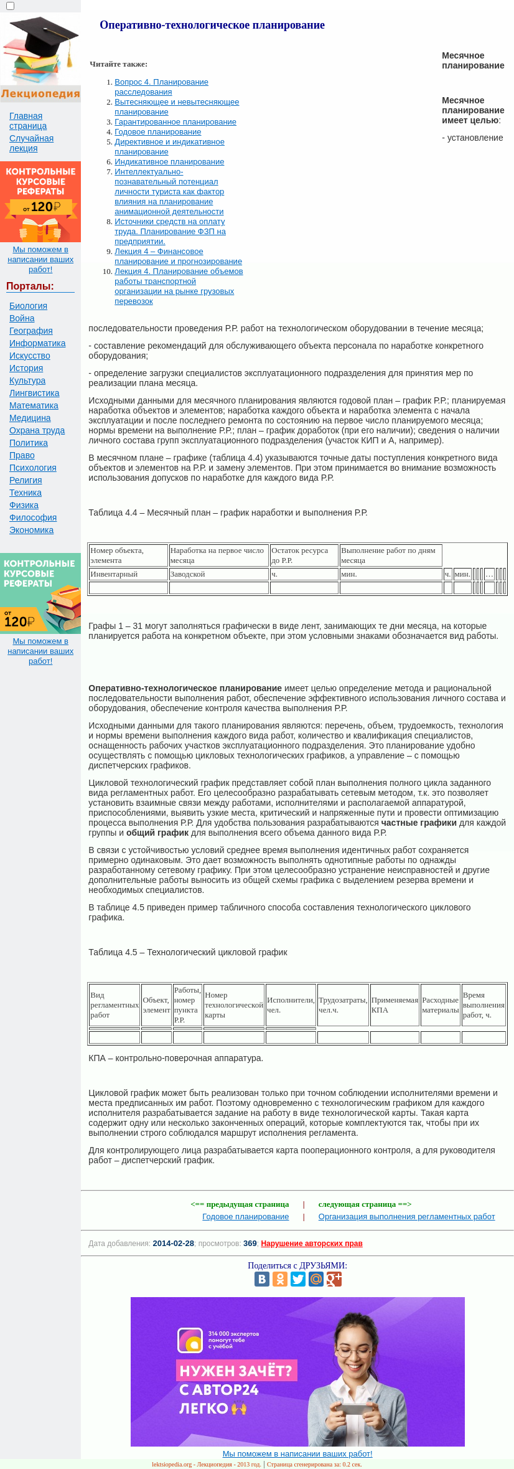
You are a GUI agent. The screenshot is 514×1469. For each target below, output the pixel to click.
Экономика (31, 530)
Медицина (30, 418)
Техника (25, 493)
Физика (24, 505)
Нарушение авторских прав (311, 1243)
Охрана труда (37, 430)
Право (22, 455)
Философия (33, 517)
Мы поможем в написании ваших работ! (40, 259)
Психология (33, 468)
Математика (33, 405)
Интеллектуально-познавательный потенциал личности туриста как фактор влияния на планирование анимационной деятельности (169, 191)
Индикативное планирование (169, 161)
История (26, 368)
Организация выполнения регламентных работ (407, 1216)
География (31, 331)
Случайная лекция (31, 143)
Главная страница (28, 121)
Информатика (37, 343)
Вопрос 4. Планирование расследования (161, 87)
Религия (25, 480)
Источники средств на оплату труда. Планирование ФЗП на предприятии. (170, 231)
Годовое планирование (157, 131)
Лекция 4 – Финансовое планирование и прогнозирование (178, 256)
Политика (28, 443)
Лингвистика (34, 393)
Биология (28, 306)
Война (21, 318)
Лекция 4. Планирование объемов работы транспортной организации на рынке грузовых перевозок (178, 286)
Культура (27, 380)
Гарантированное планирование (175, 121)
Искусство (29, 356)
